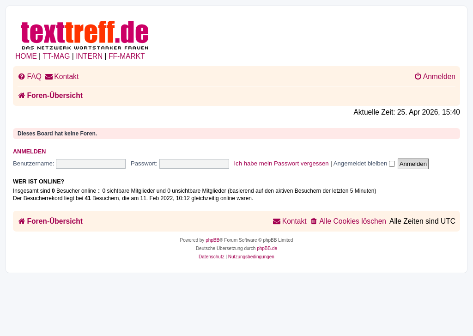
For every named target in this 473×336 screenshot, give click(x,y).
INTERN (89, 56)
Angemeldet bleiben (364, 163)
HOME (26, 56)
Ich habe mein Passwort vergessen (281, 163)
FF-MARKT (127, 56)
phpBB (212, 240)
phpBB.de (267, 248)
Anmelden (29, 151)
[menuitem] (30, 77)
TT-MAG (56, 56)
